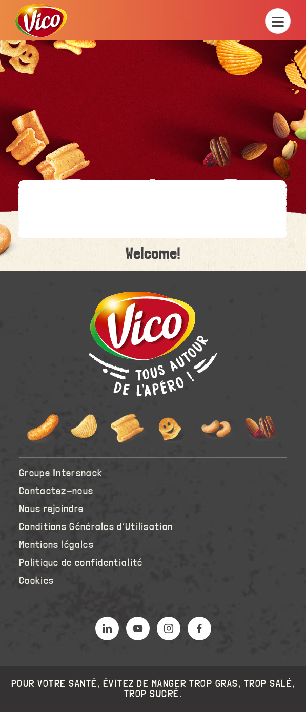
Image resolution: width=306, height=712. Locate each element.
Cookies (36, 581)
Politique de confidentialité (80, 563)
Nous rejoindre (51, 509)
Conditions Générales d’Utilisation (96, 527)
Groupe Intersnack (61, 473)
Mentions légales (56, 545)
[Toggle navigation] (278, 21)
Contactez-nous (56, 491)
